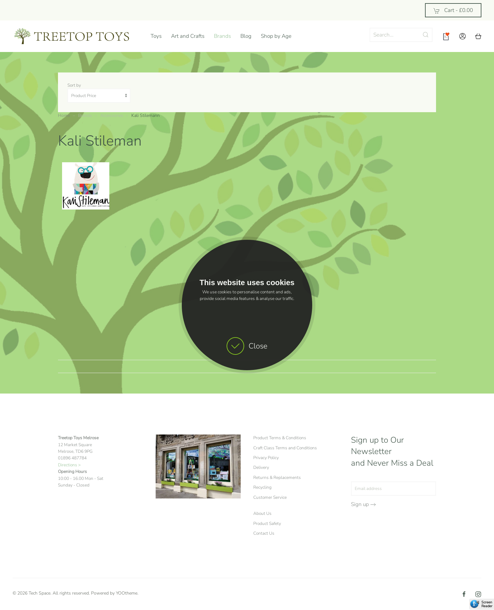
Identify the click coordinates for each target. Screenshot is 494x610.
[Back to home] (77, 36)
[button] (462, 36)
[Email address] (393, 488)
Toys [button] (156, 36)
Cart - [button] (453, 10)
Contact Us (263, 533)
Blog (245, 36)
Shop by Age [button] (276, 36)
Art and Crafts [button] (187, 36)
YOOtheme (126, 593)
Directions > (69, 465)
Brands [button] (222, 36)
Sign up (360, 504)
